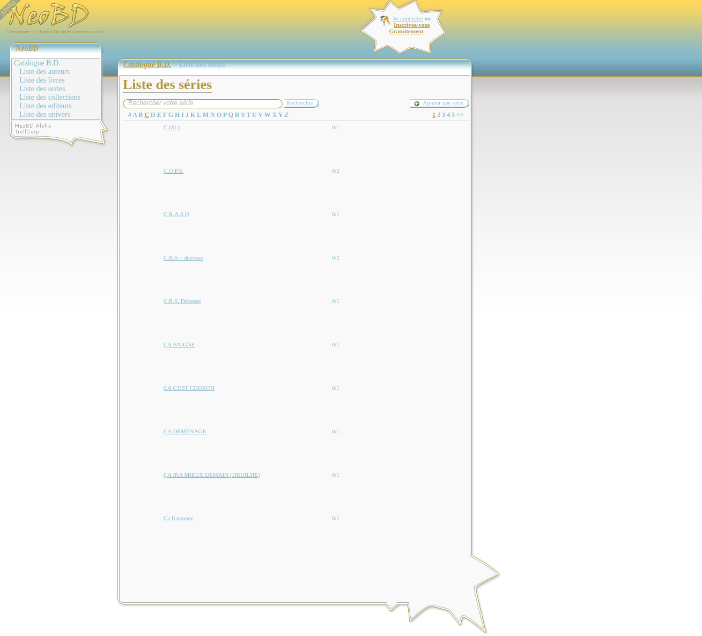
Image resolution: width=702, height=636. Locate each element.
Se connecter (408, 18)
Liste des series (42, 89)
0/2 (335, 170)
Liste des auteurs (44, 72)
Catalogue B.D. (37, 63)
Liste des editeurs (45, 106)
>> (460, 115)
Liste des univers (44, 114)
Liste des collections (49, 97)
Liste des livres (42, 80)
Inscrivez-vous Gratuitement (409, 27)
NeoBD (27, 49)
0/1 (335, 127)
